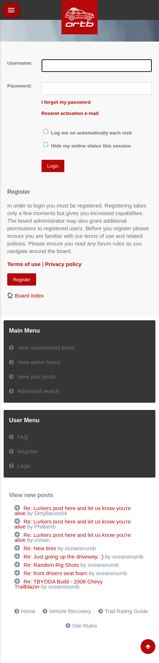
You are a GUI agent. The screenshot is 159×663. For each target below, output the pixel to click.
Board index (29, 295)
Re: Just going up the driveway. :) (63, 556)
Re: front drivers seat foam (55, 573)
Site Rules (84, 626)
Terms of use (23, 264)
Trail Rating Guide (126, 611)
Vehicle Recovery (70, 611)
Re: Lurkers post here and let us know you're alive (72, 510)
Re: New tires (39, 548)
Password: (19, 86)
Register (21, 279)
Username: (20, 63)
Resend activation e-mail (70, 113)
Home (28, 611)
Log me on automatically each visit (87, 133)
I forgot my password (66, 102)
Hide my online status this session (87, 146)
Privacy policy (63, 264)
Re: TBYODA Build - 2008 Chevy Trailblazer (58, 584)
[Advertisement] (79, 51)
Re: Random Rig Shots (51, 565)
